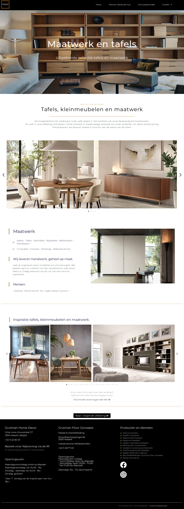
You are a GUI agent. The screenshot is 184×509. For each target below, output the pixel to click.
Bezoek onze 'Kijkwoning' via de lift (27, 446)
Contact (167, 4)
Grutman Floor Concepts (75, 428)
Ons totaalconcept (146, 4)
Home (98, 4)
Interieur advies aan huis (120, 4)
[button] (3, 175)
